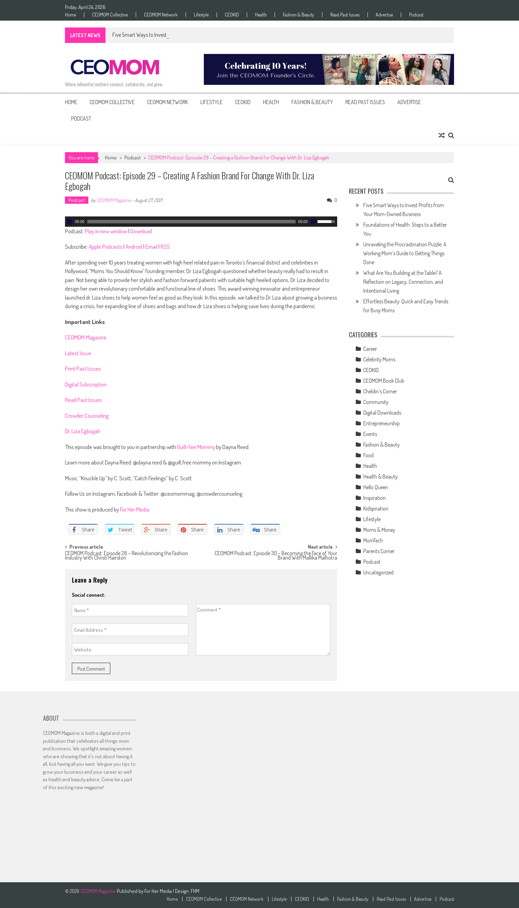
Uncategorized (378, 572)
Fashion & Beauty (298, 14)
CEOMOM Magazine (114, 200)
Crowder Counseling (87, 415)
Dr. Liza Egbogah (82, 431)
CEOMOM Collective (110, 14)
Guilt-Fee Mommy (196, 446)
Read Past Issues (345, 14)
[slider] (191, 221)
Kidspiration (375, 508)
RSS (165, 246)
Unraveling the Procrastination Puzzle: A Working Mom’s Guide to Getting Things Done (404, 253)
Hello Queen (375, 487)
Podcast (416, 14)
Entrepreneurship (381, 423)
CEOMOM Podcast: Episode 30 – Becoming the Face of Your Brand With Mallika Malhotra (276, 556)
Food (368, 455)
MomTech (373, 540)
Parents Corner (379, 551)
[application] (201, 221)
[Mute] (313, 221)
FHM (195, 891)
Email (151, 246)
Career (370, 348)
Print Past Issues (83, 368)
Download (141, 231)
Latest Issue (78, 353)
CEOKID (232, 14)
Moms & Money (379, 529)
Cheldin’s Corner (380, 391)
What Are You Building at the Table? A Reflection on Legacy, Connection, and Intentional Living (403, 281)
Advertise (384, 14)
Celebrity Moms (379, 359)
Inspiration (374, 497)
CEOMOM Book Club (383, 380)
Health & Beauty (380, 476)
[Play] (69, 221)
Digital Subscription (86, 384)
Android (133, 246)
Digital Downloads (382, 412)
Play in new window (106, 231)
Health (261, 14)
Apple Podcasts (105, 246)
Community (375, 402)
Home (70, 14)
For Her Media (134, 509)
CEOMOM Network (161, 14)
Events (370, 433)
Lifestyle (201, 14)
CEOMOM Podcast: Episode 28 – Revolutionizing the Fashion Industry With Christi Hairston (126, 556)
